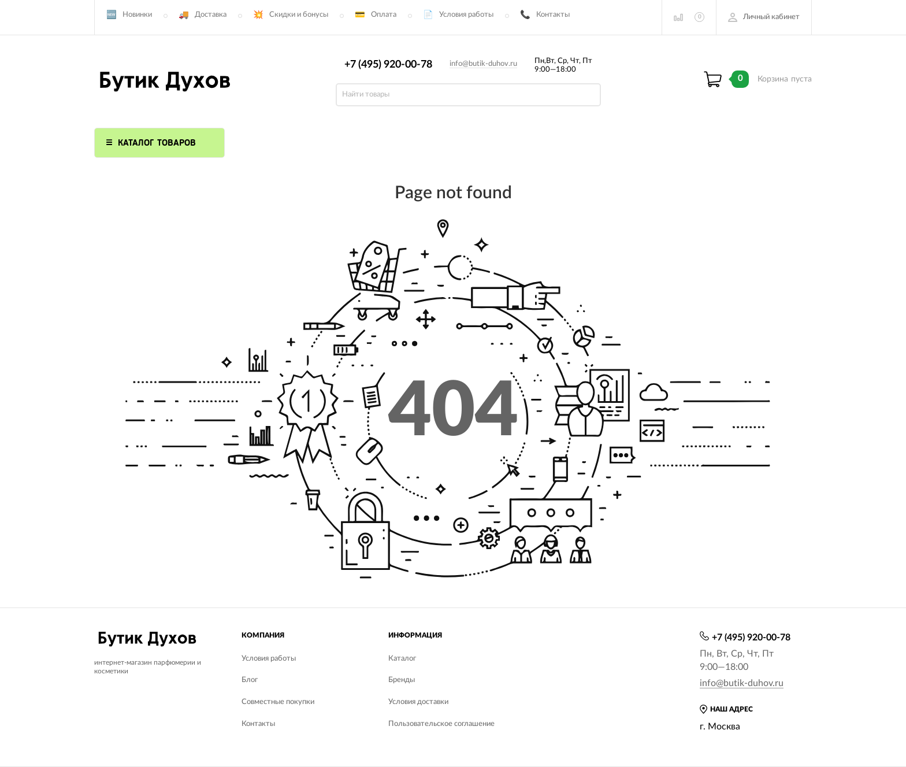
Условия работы (466, 14)
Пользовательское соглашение (441, 724)
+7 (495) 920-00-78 (388, 65)
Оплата (383, 14)
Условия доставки (418, 702)
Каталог (402, 658)
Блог (250, 680)
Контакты (553, 14)
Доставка (210, 14)
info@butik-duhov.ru (483, 64)
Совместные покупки (278, 702)
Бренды (401, 680)
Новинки (137, 14)
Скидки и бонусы (298, 14)
